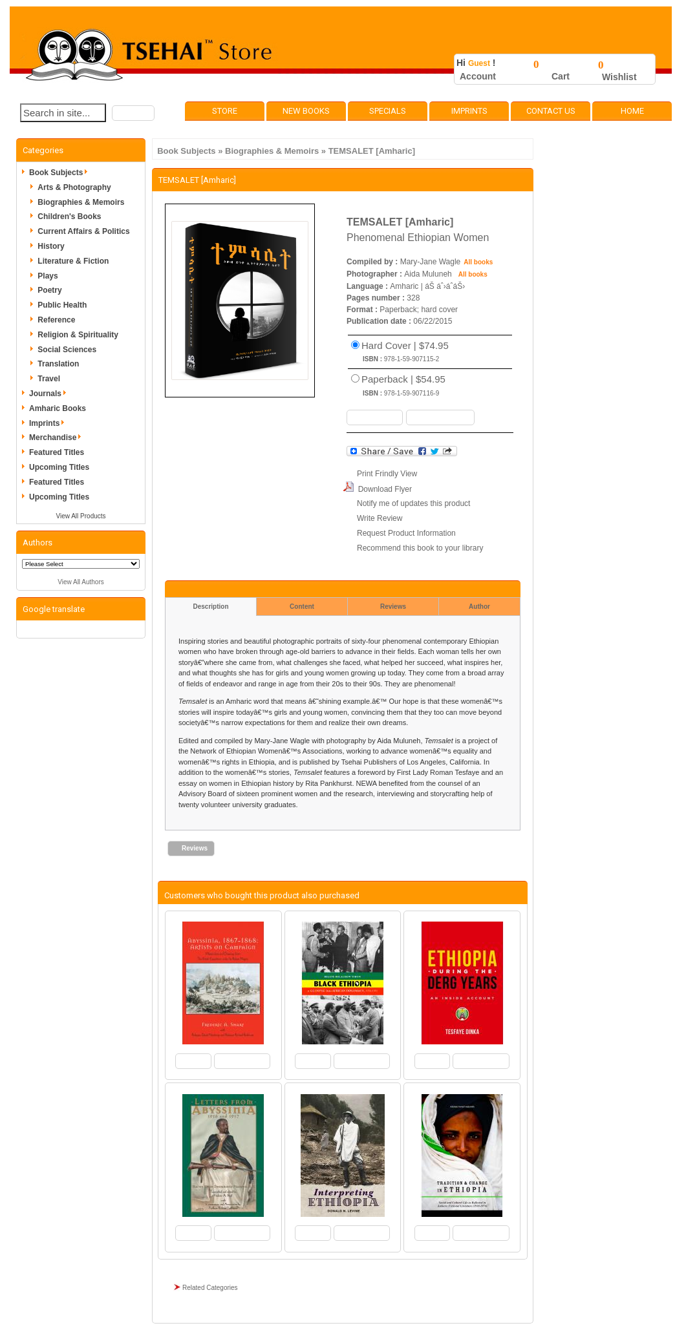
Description (210, 606)
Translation (58, 363)
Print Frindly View (387, 473)
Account (478, 76)
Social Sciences (67, 349)
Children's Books (69, 216)
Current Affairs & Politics (83, 231)
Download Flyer (385, 489)
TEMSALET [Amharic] (371, 151)
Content (302, 606)
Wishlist (619, 77)
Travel (49, 378)
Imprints (469, 111)
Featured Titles (56, 452)
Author (479, 606)
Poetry (49, 290)
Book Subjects (186, 151)
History (51, 246)
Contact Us (550, 111)
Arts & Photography (74, 187)
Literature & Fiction (73, 261)
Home (632, 111)
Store (224, 111)
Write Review (379, 518)
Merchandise (57, 437)
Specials (387, 111)
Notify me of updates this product (413, 503)
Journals (49, 393)
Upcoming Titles (59, 467)
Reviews (393, 606)
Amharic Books (57, 408)
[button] (133, 113)
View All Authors (81, 582)
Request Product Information (406, 533)
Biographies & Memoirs (272, 151)
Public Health (62, 305)
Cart (561, 76)
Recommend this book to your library (420, 548)
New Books (306, 111)
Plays (48, 275)
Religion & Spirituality (78, 334)
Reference (56, 319)
